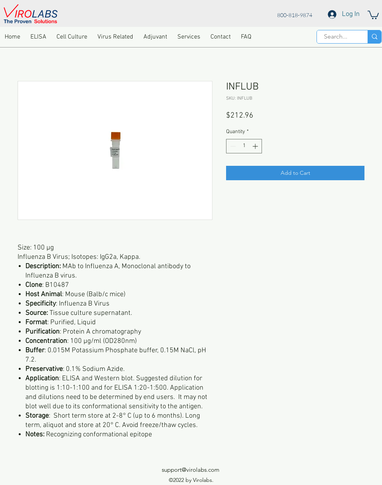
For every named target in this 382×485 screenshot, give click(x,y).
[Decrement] (232, 146)
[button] (373, 14)
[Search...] (335, 36)
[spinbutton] (244, 146)
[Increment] (256, 146)
